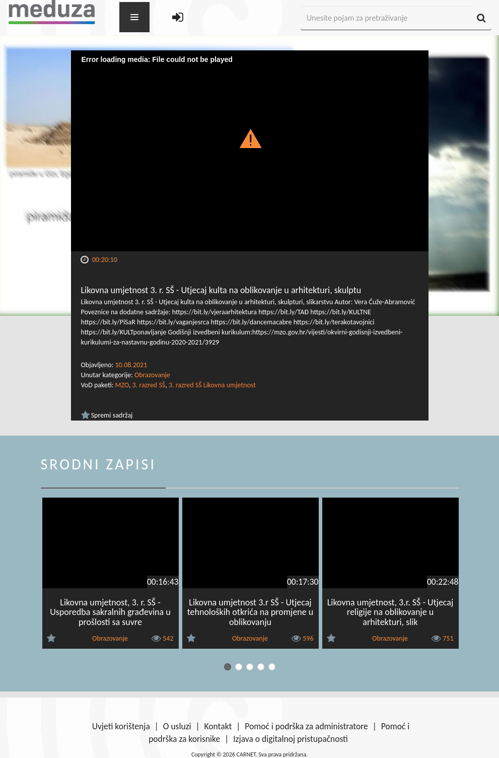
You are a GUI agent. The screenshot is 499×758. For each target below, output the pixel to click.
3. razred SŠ (149, 385)
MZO (122, 385)
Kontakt (218, 726)
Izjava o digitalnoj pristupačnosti (290, 738)
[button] (249, 138)
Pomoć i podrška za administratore (306, 726)
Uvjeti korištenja (121, 726)
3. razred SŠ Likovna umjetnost (212, 385)
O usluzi (177, 726)
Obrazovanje (152, 375)
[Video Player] (250, 150)
